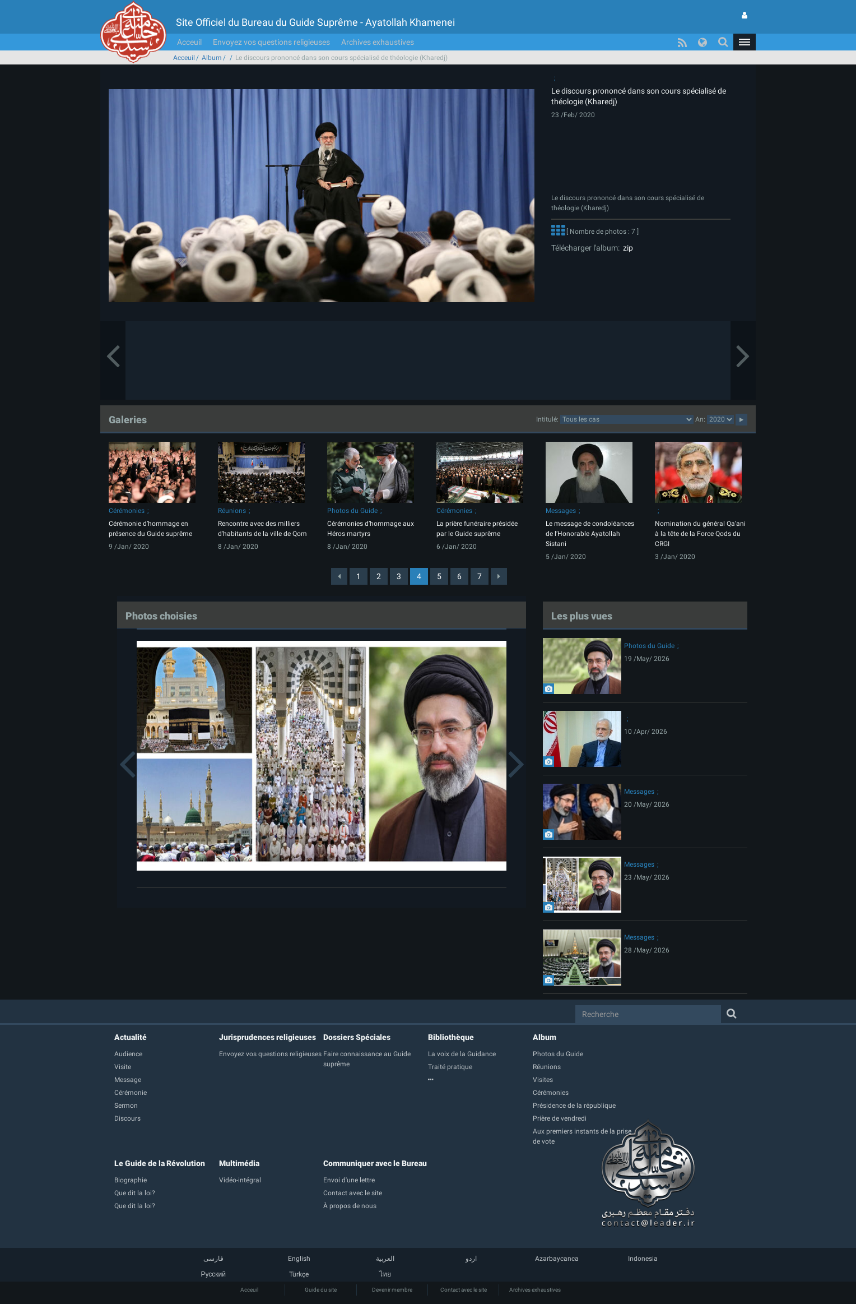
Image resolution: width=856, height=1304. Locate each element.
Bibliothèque (451, 1037)
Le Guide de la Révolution (159, 1163)
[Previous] (339, 576)
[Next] (499, 576)
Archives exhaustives (377, 42)
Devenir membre (392, 1290)
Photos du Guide (352, 511)
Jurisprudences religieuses (267, 1037)
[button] (744, 42)
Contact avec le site (463, 1290)
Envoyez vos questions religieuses (271, 42)
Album (212, 58)
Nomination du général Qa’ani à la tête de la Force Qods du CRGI (700, 534)
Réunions (232, 511)
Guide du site (321, 1290)
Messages (561, 511)
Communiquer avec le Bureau (375, 1163)
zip (626, 247)
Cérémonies (127, 511)
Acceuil (189, 42)
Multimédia (239, 1163)
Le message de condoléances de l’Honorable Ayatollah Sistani (590, 534)
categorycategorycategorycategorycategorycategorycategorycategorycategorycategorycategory (627, 419)
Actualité (130, 1037)
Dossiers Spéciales (356, 1037)
